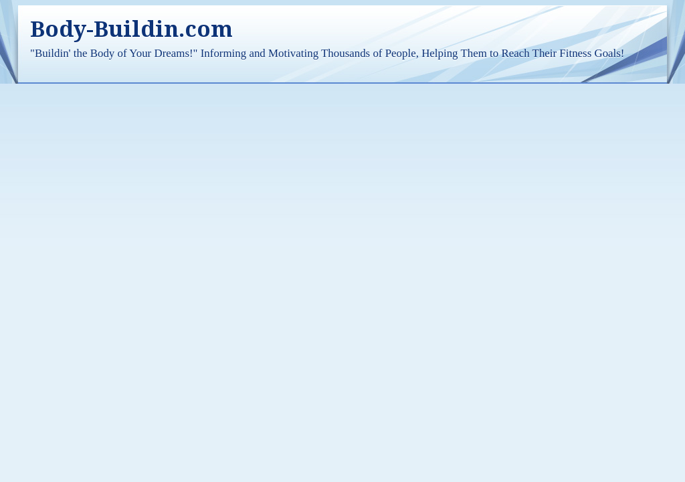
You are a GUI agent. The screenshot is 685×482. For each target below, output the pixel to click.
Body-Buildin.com (131, 29)
